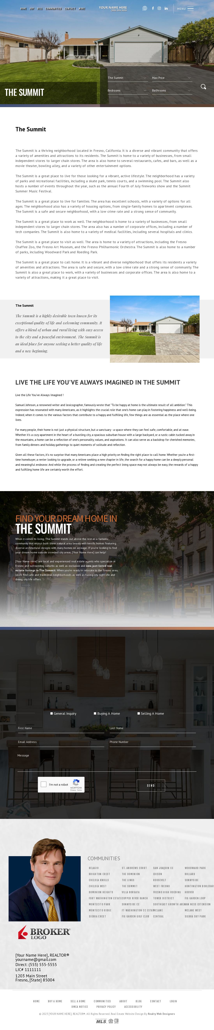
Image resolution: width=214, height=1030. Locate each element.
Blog (139, 1001)
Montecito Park (100, 904)
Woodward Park (195, 868)
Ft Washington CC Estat (138, 910)
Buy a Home (55, 1001)
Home (23, 8)
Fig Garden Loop (195, 898)
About (123, 1001)
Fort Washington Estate (105, 898)
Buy (32, 8)
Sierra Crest (97, 916)
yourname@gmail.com (35, 959)
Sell (39, 8)
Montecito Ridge (100, 910)
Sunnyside (192, 880)
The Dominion (131, 874)
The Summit (130, 886)
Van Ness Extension (198, 904)
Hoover (189, 892)
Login (173, 1001)
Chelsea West (98, 886)
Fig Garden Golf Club (135, 916)
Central (158, 916)
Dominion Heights (101, 892)
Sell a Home (78, 1001)
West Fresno (161, 886)
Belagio (94, 868)
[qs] (172, 78)
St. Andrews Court (134, 868)
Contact (70, 8)
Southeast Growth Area (169, 904)
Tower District (163, 898)
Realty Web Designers (161, 1014)
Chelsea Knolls (99, 880)
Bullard (190, 874)
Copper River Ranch (135, 898)
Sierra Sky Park (195, 916)
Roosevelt (159, 880)
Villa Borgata (131, 892)
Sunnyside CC (131, 904)
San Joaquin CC (163, 868)
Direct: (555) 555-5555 (36, 964)
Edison (157, 874)
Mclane (158, 910)
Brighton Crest (99, 874)
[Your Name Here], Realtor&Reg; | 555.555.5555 (114, 9)
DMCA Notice (80, 1006)
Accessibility (133, 1006)
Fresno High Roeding (167, 892)
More (82, 8)
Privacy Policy (106, 1006)
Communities (53, 8)
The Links (128, 880)
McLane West (193, 910)
